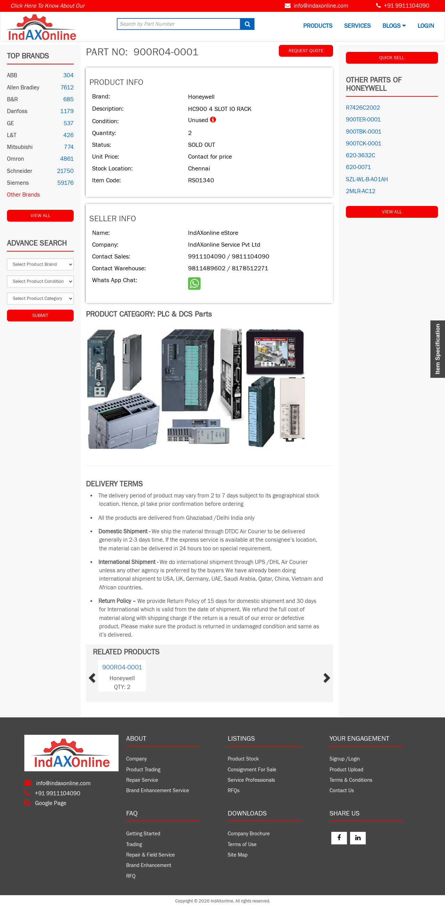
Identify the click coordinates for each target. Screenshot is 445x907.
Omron (15, 159)
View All (40, 215)
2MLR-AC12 (360, 191)
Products (317, 26)
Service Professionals (251, 780)
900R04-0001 (122, 667)
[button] (102, 676)
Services (357, 26)
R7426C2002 (363, 107)
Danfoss (17, 111)
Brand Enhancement (148, 865)
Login (426, 26)
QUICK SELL (391, 58)
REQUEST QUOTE (306, 51)
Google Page (45, 803)
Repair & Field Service (150, 855)
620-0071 (358, 167)
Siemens (18, 183)
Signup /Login (345, 759)
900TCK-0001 (363, 143)
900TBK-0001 (363, 131)
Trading (134, 845)
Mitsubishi (20, 147)
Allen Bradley (23, 87)
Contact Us (342, 791)
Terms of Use (242, 845)
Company (136, 759)
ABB (12, 75)
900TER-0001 (363, 119)
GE (10, 123)
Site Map (238, 855)
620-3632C (360, 155)
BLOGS (394, 26)
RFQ (131, 876)
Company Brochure (249, 834)
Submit (40, 315)
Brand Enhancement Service (157, 791)
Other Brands (23, 194)
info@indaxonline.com (321, 5)
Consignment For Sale (252, 770)
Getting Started (143, 834)
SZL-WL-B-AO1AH (367, 179)
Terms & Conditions (351, 780)
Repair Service (142, 780)
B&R (12, 99)
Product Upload (346, 770)
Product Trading (143, 770)
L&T (11, 135)
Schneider (19, 171)
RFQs (234, 791)
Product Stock (243, 759)
